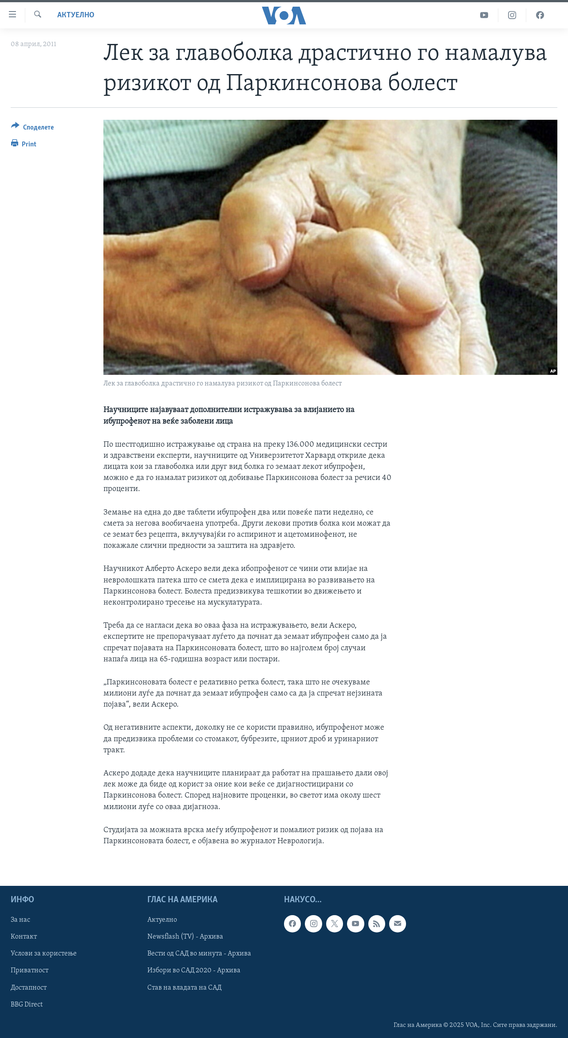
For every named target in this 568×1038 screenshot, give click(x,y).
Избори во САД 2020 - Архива (194, 971)
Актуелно (76, 15)
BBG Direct (27, 1004)
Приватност (29, 971)
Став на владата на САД (184, 987)
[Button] (32, 129)
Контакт (24, 937)
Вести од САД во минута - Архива (199, 954)
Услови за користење (44, 954)
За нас (20, 920)
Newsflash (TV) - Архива (185, 937)
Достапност (29, 987)
